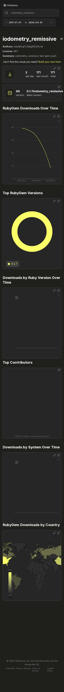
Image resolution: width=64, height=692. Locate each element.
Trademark (10, 668)
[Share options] (54, 68)
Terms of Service (36, 669)
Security (27, 668)
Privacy (19, 668)
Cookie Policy (50, 669)
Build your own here (50, 61)
